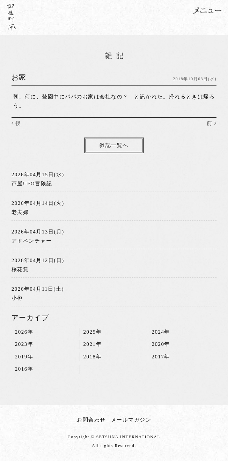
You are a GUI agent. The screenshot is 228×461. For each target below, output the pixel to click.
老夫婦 (20, 212)
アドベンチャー (32, 241)
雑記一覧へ (114, 145)
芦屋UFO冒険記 (32, 183)
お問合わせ (91, 420)
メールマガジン (131, 420)
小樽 (17, 298)
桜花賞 (20, 269)
